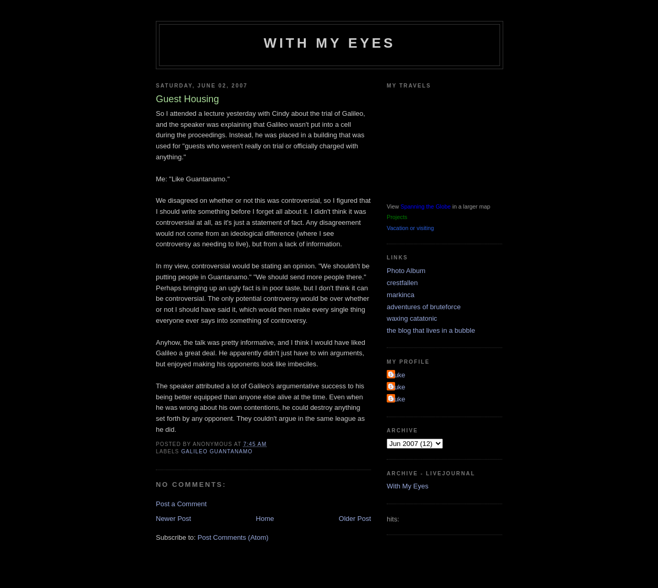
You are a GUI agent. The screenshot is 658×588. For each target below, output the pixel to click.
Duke (397, 375)
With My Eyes (329, 43)
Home (265, 518)
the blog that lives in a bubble (431, 330)
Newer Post (173, 518)
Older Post (355, 518)
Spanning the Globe (425, 206)
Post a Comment (181, 504)
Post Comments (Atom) (233, 537)
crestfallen (402, 283)
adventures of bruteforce (424, 307)
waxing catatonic (412, 318)
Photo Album (406, 271)
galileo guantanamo (216, 451)
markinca (401, 295)
